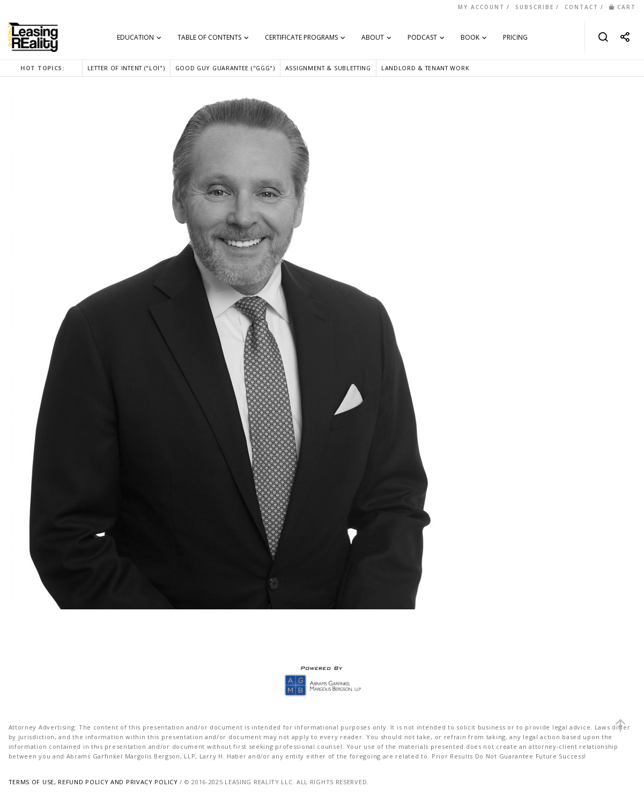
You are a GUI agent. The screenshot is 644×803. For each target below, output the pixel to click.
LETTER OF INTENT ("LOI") (126, 68)
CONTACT (581, 7)
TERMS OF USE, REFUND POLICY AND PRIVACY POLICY (93, 782)
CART (622, 7)
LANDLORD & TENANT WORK (425, 68)
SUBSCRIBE (534, 7)
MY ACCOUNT (481, 7)
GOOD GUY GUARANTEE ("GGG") (225, 68)
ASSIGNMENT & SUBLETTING (328, 68)
